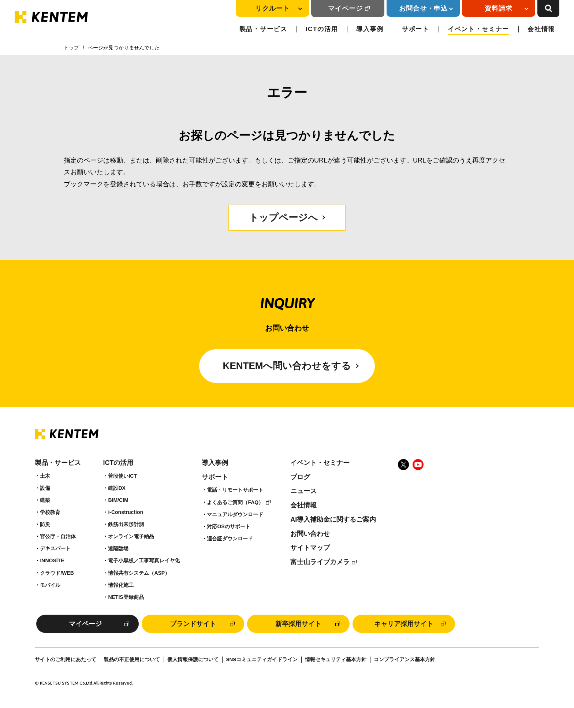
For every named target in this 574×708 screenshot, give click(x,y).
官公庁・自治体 (58, 536)
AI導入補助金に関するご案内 (333, 519)
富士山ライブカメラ (320, 562)
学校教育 (50, 512)
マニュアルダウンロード (235, 514)
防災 (45, 524)
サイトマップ (310, 547)
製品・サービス (263, 29)
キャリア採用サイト (403, 623)
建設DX (116, 488)
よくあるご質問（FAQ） (235, 502)
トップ (71, 48)
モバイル (50, 585)
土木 (45, 476)
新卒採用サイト (298, 623)
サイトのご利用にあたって (65, 659)
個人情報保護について (193, 659)
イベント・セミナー (478, 29)
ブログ (300, 477)
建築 (45, 500)
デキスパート (55, 548)
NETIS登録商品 (126, 597)
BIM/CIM (118, 500)
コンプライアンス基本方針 (404, 659)
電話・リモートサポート (235, 490)
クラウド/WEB (57, 573)
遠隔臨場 (118, 548)
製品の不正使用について (132, 659)
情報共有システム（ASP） (139, 573)
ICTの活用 (322, 29)
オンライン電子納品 (131, 536)
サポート (415, 29)
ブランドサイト (193, 623)
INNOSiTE (52, 560)
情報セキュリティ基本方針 (335, 659)
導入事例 (370, 29)
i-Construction (125, 512)
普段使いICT (122, 476)
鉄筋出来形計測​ (126, 524)
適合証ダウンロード (230, 538)
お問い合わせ (310, 533)
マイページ (345, 8)
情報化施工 (121, 585)
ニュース (303, 491)
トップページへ (283, 217)
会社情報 (541, 29)
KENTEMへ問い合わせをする (287, 365)
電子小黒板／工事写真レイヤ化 (144, 560)
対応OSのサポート (228, 526)
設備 (45, 488)
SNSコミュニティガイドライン (262, 659)
